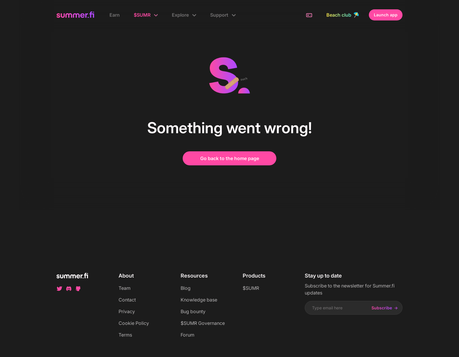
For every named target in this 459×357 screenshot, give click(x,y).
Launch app (386, 14)
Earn (114, 15)
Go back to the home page (229, 158)
